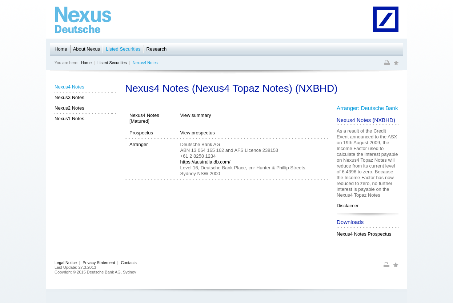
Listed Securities (123, 49)
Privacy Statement (99, 262)
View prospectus (197, 132)
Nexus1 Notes (69, 118)
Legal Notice (66, 262)
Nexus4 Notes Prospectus (364, 234)
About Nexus (86, 49)
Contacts (128, 262)
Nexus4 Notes (145, 62)
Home (61, 49)
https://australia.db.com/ (205, 162)
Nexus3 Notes (69, 97)
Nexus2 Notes (69, 108)
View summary (195, 115)
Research (157, 49)
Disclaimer (348, 205)
